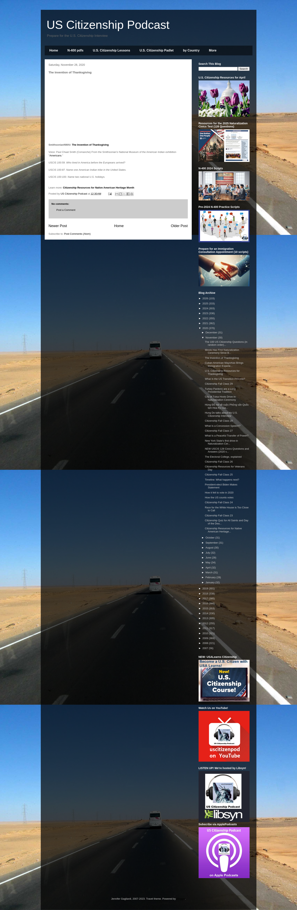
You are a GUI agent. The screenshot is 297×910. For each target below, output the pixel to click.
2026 (206, 298)
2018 (206, 593)
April (208, 567)
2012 (206, 623)
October (210, 537)
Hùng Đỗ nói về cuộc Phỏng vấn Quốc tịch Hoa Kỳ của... (227, 406)
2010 (206, 633)
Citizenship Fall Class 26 (219, 461)
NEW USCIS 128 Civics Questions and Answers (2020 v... (227, 450)
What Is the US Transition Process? (225, 378)
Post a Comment (65, 209)
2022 (206, 318)
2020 (206, 328)
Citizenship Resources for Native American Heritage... (223, 530)
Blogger (180, 898)
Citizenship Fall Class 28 (219, 420)
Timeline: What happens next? (222, 479)
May (208, 562)
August (209, 547)
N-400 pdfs (75, 50)
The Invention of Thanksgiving (90, 144)
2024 (206, 308)
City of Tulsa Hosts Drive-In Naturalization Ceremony (220, 398)
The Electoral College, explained (223, 456)
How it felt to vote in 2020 (219, 492)
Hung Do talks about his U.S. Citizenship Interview (221, 414)
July (208, 552)
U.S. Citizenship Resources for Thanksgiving (222, 372)
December (211, 332)
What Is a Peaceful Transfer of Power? (227, 435)
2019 (206, 588)
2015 (206, 608)
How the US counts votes (219, 497)
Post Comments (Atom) (77, 233)
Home (53, 50)
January (210, 582)
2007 (206, 648)
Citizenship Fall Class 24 (219, 502)
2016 (206, 603)
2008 (206, 643)
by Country (191, 50)
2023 (206, 313)
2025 (206, 303)
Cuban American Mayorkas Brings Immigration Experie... (224, 364)
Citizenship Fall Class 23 (219, 515)
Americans (55, 155)
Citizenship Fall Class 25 (219, 474)
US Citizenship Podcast (108, 24)
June (208, 557)
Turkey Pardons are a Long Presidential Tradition (220, 390)
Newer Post (58, 226)
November (211, 337)
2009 (206, 638)
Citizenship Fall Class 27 (219, 430)
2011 (206, 628)
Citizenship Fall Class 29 (219, 383)
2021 (206, 323)
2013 (206, 618)
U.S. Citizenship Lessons (111, 50)
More (212, 50)
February (210, 577)
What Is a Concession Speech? (222, 425)
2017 (206, 598)
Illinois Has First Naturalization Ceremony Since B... (222, 351)
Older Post (179, 226)
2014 (206, 613)
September (212, 542)
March (209, 572)
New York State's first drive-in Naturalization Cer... (221, 442)
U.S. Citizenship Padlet (156, 50)
